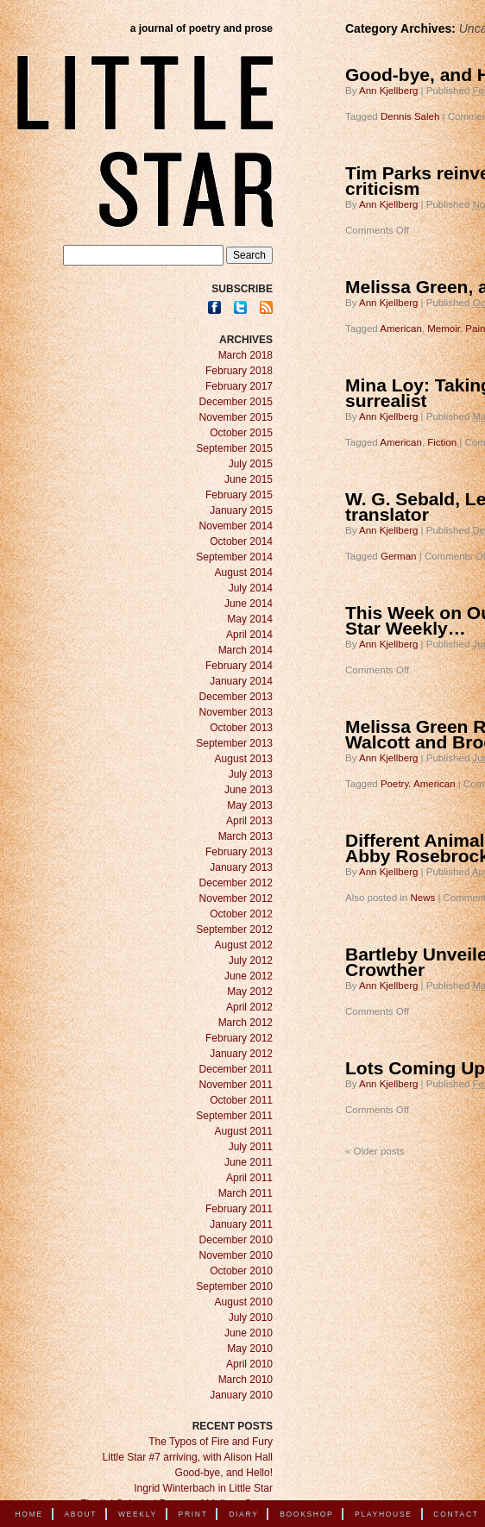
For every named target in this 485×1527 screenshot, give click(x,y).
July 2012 (251, 960)
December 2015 (236, 402)
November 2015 (236, 417)
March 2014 (245, 650)
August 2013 (244, 759)
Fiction (442, 442)
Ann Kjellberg (388, 90)
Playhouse (384, 1514)
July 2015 (251, 464)
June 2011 (248, 1162)
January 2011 (241, 1224)
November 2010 (236, 1255)
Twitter (240, 307)
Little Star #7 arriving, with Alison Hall (188, 1457)
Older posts (374, 1151)
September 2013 (234, 743)
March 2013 (245, 836)
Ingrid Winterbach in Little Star (203, 1488)
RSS (266, 307)
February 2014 (239, 666)
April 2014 (249, 635)
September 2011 (234, 1116)
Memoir (443, 328)
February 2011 (239, 1209)
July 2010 (251, 1317)
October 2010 (241, 1271)
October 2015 (241, 433)
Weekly (137, 1514)
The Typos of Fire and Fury (210, 1442)
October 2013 (241, 728)
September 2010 (234, 1286)
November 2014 (236, 526)
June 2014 (248, 604)
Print (193, 1514)
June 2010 (248, 1333)
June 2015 (248, 479)
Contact (455, 1514)
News (422, 897)
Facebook (214, 307)
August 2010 (244, 1302)
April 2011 (249, 1178)
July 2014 (251, 588)
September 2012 (234, 929)
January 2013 (241, 867)
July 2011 (251, 1147)
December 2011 (236, 1069)
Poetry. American (418, 784)
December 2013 (236, 697)
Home (29, 1514)
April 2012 (249, 1007)
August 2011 (244, 1131)
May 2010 (250, 1348)
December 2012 (236, 883)
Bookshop (306, 1514)
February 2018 (239, 371)
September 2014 (234, 557)
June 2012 (248, 976)
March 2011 (245, 1193)
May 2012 (250, 992)
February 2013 (239, 852)
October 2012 (241, 914)
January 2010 (241, 1395)
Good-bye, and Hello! (224, 1473)
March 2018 (245, 355)
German (399, 556)
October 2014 (241, 541)
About (80, 1514)
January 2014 (241, 681)
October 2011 (241, 1100)
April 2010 (249, 1364)
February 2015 (239, 495)
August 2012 (244, 945)
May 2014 (250, 619)
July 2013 (251, 774)
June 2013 (248, 790)
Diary (243, 1514)
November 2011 (236, 1085)
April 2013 (249, 821)
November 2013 (236, 712)
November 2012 (236, 898)
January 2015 (241, 510)
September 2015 (234, 448)
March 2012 (245, 1023)
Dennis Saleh (410, 116)
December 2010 (236, 1240)
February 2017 (239, 386)
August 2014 (244, 572)
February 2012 (239, 1038)
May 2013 (250, 805)
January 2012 (241, 1054)
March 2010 (245, 1380)
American (401, 328)
